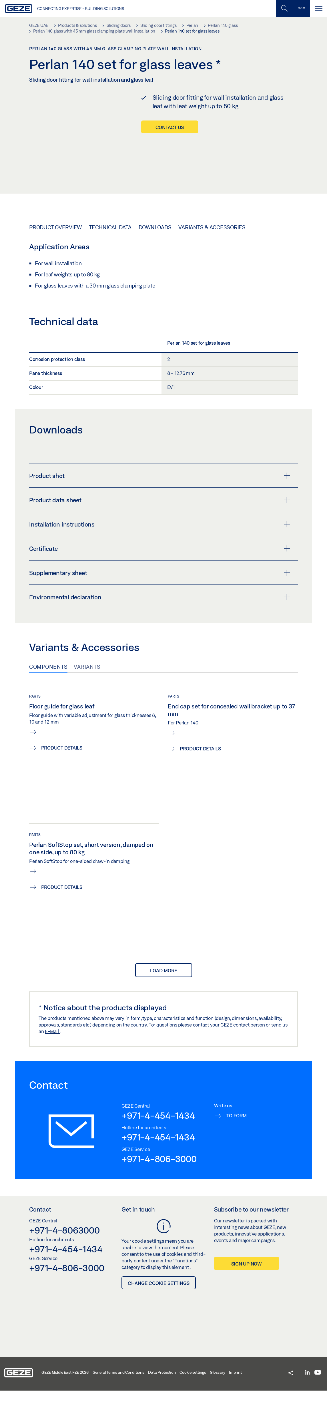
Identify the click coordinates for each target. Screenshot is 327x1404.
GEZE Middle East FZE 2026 (65, 1385)
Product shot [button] (159, 488)
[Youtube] (317, 1385)
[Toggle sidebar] (301, 8)
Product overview (55, 240)
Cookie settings (193, 1385)
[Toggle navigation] (318, 8)
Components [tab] (48, 679)
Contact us (169, 127)
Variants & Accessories (212, 240)
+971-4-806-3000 (158, 1171)
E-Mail (52, 1044)
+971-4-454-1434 (158, 1128)
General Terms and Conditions (118, 1385)
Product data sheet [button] (159, 512)
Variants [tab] (87, 679)
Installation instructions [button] (159, 537)
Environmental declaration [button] (159, 609)
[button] (290, 1386)
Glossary (217, 1385)
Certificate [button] (159, 561)
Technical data (110, 240)
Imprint (235, 1385)
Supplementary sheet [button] (159, 585)
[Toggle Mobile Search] (284, 8)
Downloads (155, 240)
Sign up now (246, 1276)
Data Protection (162, 1385)
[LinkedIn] (307, 1385)
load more (163, 983)
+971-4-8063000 (64, 1243)
